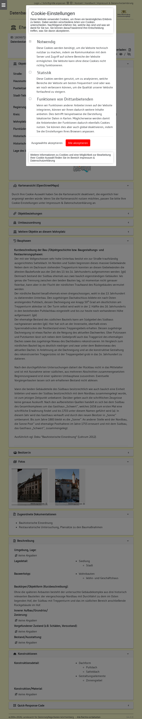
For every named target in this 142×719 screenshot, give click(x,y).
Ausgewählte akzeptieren (47, 143)
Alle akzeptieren (78, 143)
